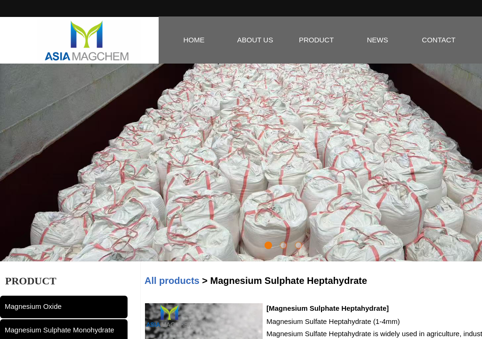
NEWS (377, 40)
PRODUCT (316, 40)
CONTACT (438, 40)
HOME (194, 40)
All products (172, 280)
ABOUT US (255, 40)
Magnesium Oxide (33, 306)
